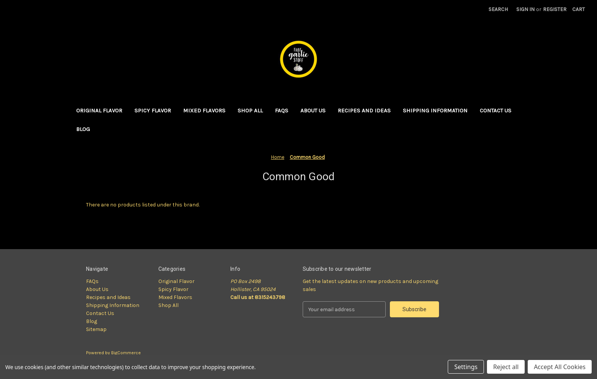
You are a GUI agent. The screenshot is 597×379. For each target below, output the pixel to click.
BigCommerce (126, 352)
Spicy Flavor (152, 110)
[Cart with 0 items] (578, 9)
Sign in (525, 9)
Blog (83, 129)
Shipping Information (435, 110)
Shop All (250, 110)
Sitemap (96, 329)
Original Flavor (99, 110)
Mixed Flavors (204, 110)
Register (555, 9)
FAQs (281, 110)
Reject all (506, 367)
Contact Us (495, 110)
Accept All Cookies (560, 367)
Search (498, 9)
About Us (313, 110)
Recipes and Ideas (364, 110)
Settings (465, 367)
